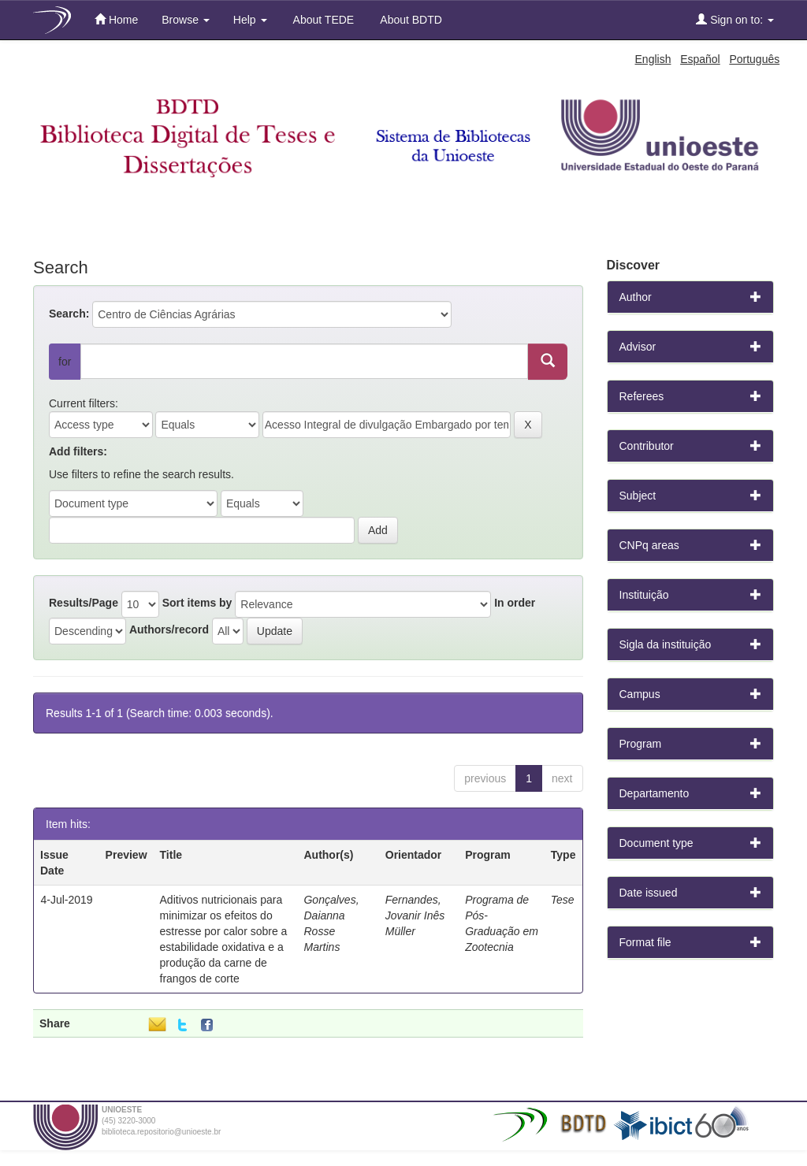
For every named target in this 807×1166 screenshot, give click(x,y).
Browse (186, 19)
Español (700, 59)
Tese (563, 899)
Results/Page (83, 602)
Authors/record (169, 629)
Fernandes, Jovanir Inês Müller (414, 915)
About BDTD (409, 19)
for (64, 361)
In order (514, 602)
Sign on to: (735, 19)
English (653, 59)
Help (250, 19)
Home (116, 19)
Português (754, 59)
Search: (69, 313)
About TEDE (323, 19)
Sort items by (197, 602)
